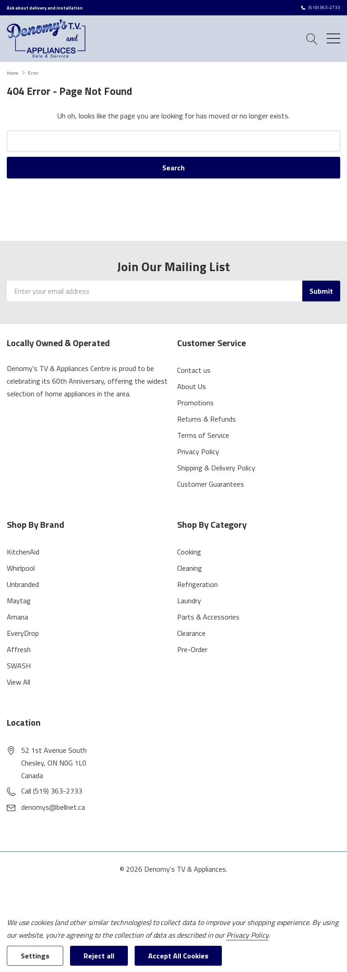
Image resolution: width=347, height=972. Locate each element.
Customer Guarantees (210, 484)
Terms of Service (203, 435)
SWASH (19, 665)
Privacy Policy (198, 451)
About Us (191, 386)
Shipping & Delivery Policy (216, 467)
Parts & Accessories (208, 616)
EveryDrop (23, 633)
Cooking (189, 551)
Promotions (195, 402)
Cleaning (189, 568)
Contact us (194, 370)
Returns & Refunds (206, 418)
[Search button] (312, 38)
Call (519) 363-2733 (51, 790)
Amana (17, 616)
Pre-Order (192, 649)
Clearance (191, 633)
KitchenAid (23, 551)
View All (18, 681)
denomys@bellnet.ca (53, 807)
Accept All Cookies (178, 955)
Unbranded (23, 584)
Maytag (19, 600)
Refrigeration (197, 584)
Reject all (99, 955)
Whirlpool (21, 568)
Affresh (19, 649)
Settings (35, 955)
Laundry (189, 600)
